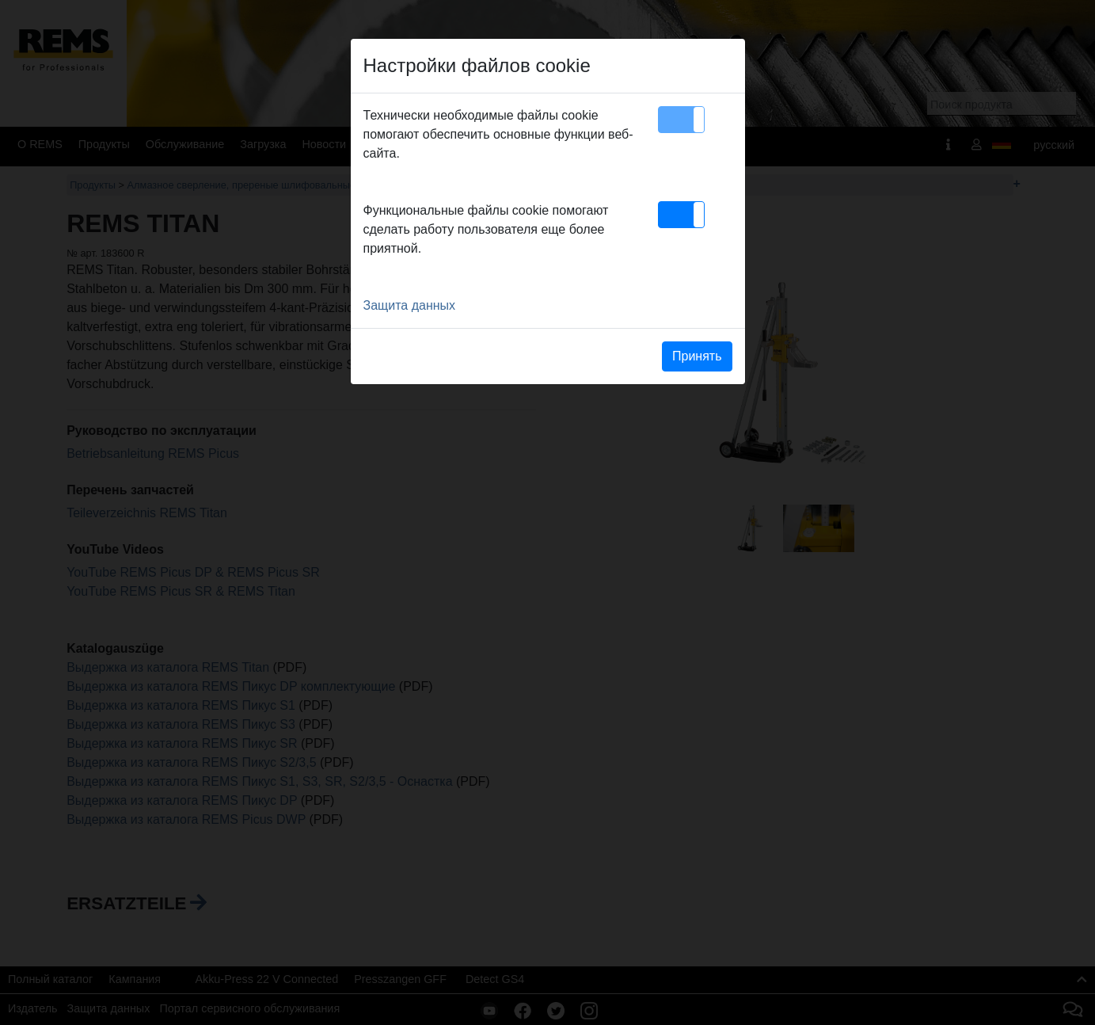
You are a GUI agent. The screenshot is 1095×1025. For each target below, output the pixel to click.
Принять (697, 356)
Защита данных (409, 305)
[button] (681, 119)
